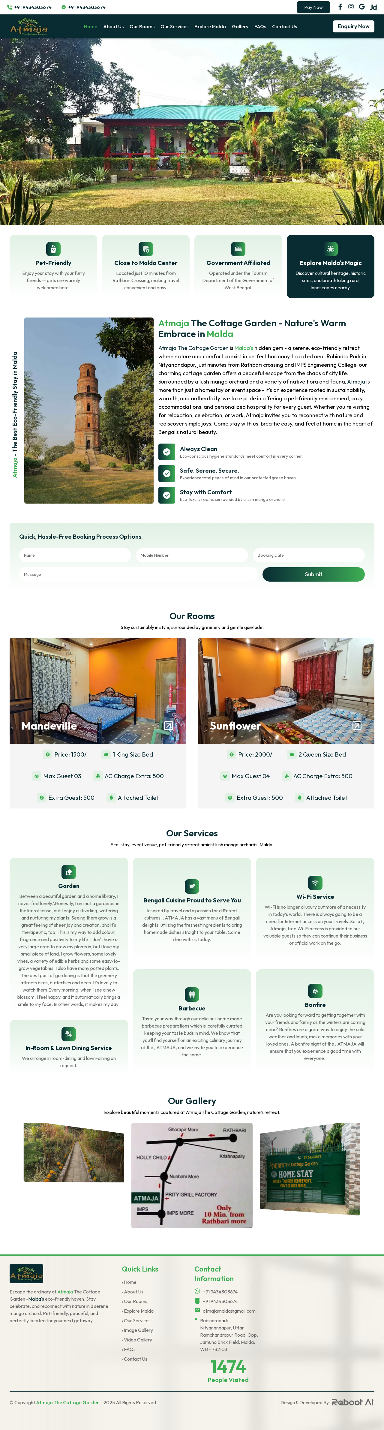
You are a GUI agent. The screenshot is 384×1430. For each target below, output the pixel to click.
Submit (313, 574)
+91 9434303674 (33, 7)
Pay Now (313, 7)
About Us (113, 26)
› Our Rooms (134, 1301)
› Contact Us (134, 1359)
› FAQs (129, 1349)
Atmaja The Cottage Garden (68, 1402)
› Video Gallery (137, 1340)
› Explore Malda (138, 1311)
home (90, 26)
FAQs (260, 26)
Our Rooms (142, 26)
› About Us (132, 1292)
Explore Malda (210, 26)
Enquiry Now (354, 26)
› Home (129, 1282)
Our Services (174, 26)
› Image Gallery (137, 1330)
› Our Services (136, 1320)
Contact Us (284, 26)
